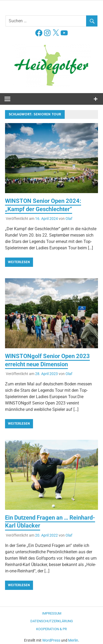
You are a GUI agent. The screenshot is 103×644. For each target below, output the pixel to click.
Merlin (73, 640)
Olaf (68, 218)
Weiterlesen (19, 262)
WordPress (51, 640)
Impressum (51, 613)
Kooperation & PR (51, 629)
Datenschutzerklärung (51, 621)
